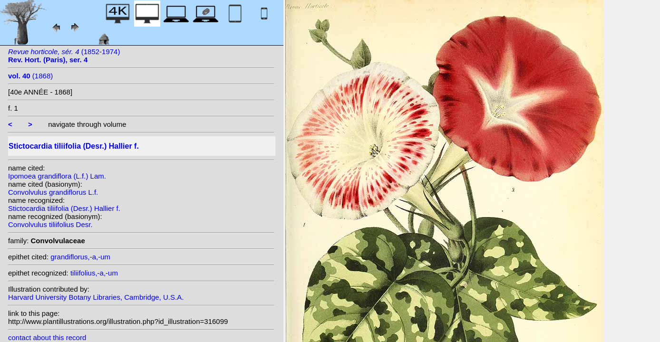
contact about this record (47, 337)
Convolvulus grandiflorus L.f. (53, 192)
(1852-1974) (64, 56)
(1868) (30, 76)
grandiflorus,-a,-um (80, 257)
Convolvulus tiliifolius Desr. (50, 224)
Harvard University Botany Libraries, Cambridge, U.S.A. (96, 297)
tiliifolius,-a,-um (94, 273)
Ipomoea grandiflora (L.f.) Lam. (57, 176)
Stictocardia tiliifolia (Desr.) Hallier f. (64, 208)
